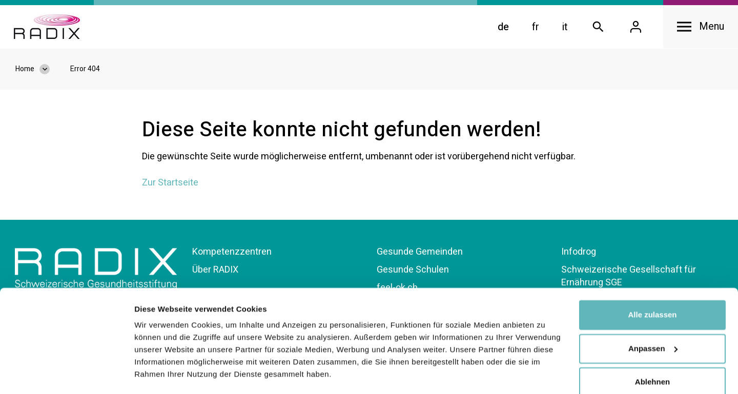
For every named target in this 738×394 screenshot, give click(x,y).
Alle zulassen (652, 286)
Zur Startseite (170, 185)
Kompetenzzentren (232, 254)
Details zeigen (160, 373)
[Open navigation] (699, 27)
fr (532, 27)
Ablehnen (652, 353)
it (562, 27)
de (500, 27)
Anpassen (653, 319)
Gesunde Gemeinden (420, 254)
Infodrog (578, 254)
